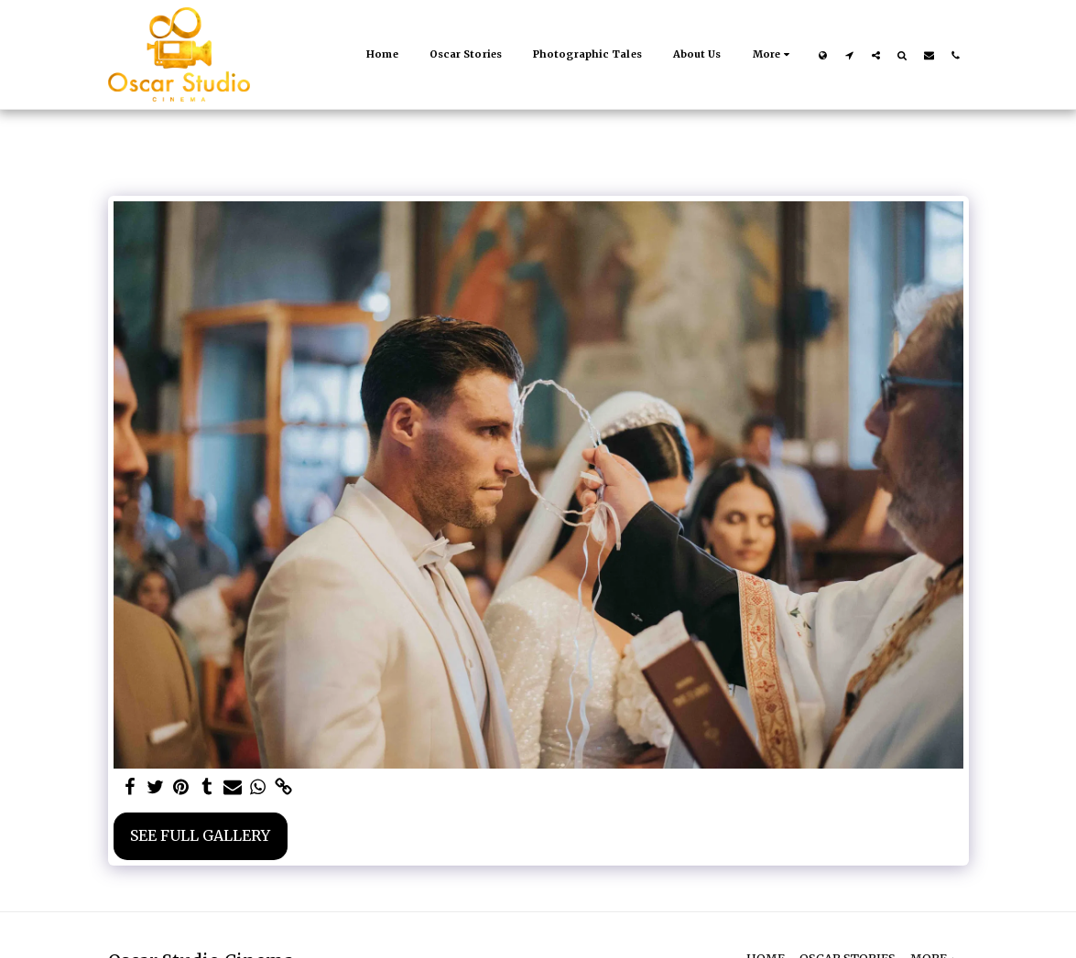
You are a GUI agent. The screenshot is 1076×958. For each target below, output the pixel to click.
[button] (849, 54)
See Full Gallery (200, 835)
